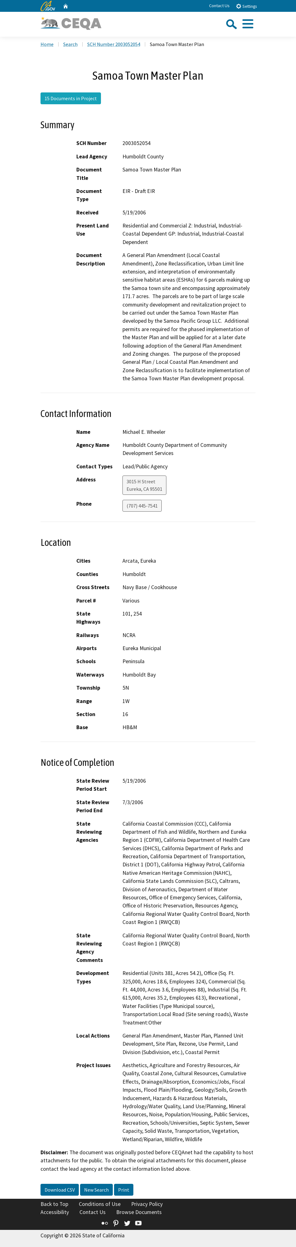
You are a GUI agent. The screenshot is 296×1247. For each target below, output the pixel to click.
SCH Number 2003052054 (113, 44)
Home (47, 44)
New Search (96, 1190)
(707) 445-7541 (142, 506)
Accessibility (55, 1212)
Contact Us (219, 5)
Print (123, 1190)
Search (70, 44)
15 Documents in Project (71, 98)
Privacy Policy (147, 1204)
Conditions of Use (100, 1204)
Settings (246, 6)
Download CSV (60, 1190)
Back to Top (54, 1204)
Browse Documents (139, 1212)
